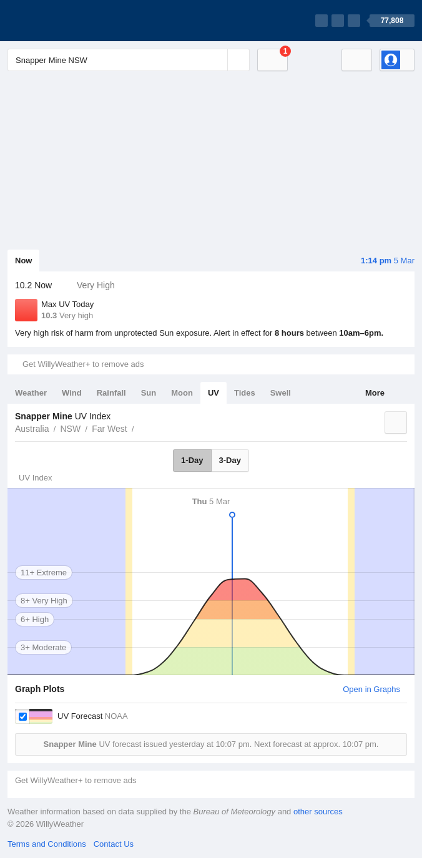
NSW (70, 429)
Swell (280, 392)
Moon (182, 392)
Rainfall (111, 392)
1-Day (192, 460)
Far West (109, 429)
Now (23, 260)
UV (213, 392)
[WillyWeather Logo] (66, 20)
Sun (149, 392)
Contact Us (114, 844)
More (375, 392)
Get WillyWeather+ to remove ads (83, 364)
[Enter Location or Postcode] (128, 60)
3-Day (230, 460)
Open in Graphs (371, 689)
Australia (32, 429)
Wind (72, 392)
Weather (31, 392)
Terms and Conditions (46, 844)
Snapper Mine (141, 427)
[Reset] (217, 60)
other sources (318, 811)
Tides (244, 392)
